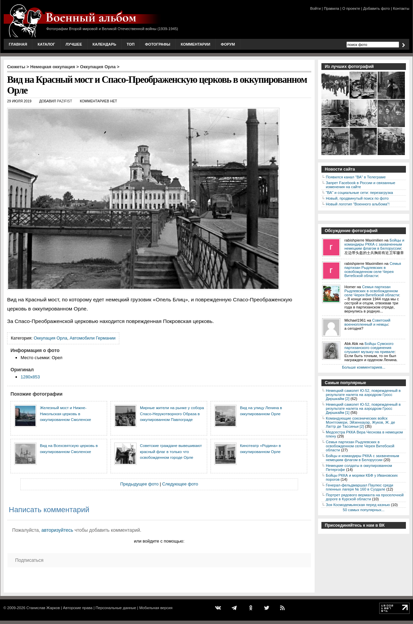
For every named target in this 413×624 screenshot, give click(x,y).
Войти (315, 8)
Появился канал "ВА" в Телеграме (356, 177)
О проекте (351, 8)
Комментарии (195, 44)
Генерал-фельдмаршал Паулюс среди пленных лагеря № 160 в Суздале (359, 487)
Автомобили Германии (93, 338)
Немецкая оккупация (52, 66)
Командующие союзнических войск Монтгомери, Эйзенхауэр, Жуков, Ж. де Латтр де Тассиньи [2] (360, 422)
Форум (228, 44)
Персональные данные (116, 608)
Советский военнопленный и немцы (367, 322)
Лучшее (74, 44)
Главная (18, 44)
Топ (131, 44)
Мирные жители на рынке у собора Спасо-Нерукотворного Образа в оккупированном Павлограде (172, 413)
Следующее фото (180, 483)
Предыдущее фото (139, 483)
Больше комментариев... (363, 367)
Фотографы (157, 44)
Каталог (46, 44)
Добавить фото (376, 8)
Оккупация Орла (98, 66)
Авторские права (77, 608)
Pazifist (64, 101)
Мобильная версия (155, 608)
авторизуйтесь (57, 530)
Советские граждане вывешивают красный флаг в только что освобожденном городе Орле (171, 451)
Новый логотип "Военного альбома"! (358, 204)
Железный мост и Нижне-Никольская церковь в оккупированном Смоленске (65, 413)
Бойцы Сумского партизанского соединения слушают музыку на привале (369, 348)
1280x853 (30, 376)
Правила (331, 8)
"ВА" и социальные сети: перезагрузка (359, 193)
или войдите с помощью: (159, 541)
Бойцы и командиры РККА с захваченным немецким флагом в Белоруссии (374, 244)
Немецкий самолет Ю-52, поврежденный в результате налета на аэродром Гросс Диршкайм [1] (363, 408)
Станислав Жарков (43, 608)
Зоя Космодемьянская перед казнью (358, 505)
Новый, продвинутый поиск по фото (357, 198)
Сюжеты (16, 66)
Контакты (401, 8)
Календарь (104, 44)
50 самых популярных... (363, 510)
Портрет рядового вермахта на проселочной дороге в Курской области (365, 497)
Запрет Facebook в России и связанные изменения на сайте (360, 185)
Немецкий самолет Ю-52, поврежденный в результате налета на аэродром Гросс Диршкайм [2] (363, 395)
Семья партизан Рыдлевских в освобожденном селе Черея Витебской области (372, 269)
